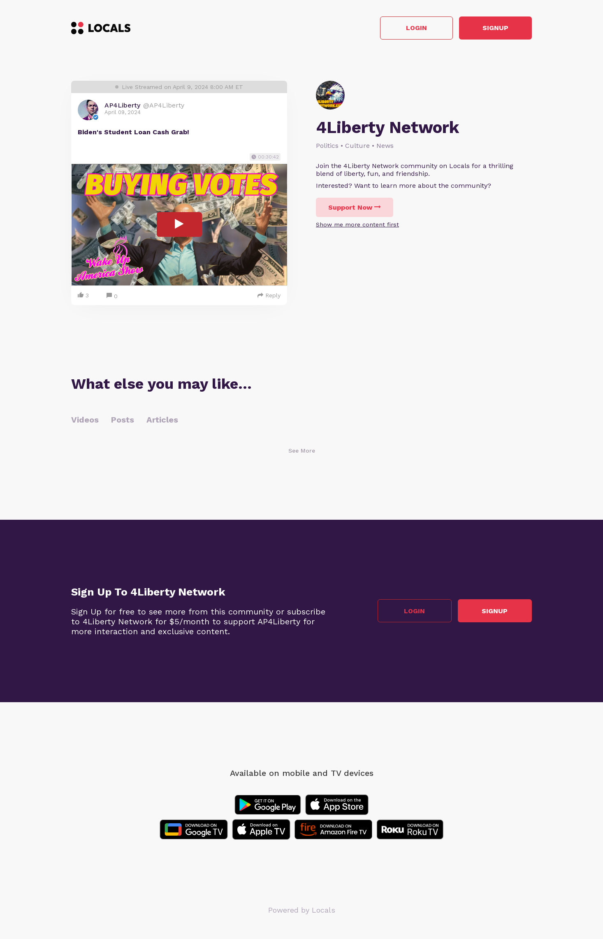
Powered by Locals (301, 910)
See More (301, 450)
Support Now (354, 207)
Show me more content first (357, 224)
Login (414, 28)
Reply (269, 295)
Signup (495, 28)
